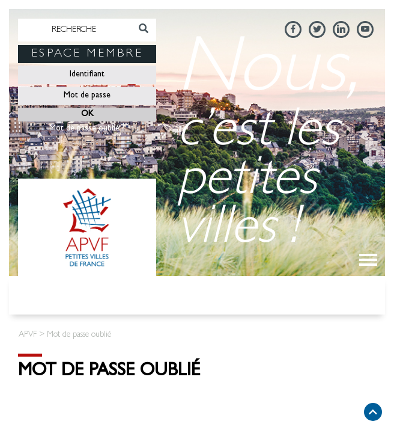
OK (87, 114)
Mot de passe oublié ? (87, 128)
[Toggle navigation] (368, 259)
